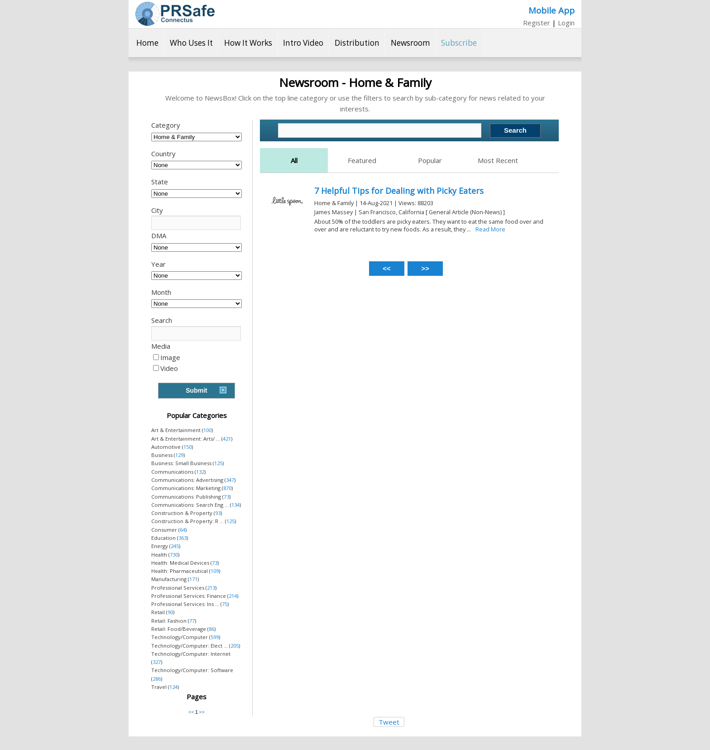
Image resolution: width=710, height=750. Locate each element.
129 (179, 455)
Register (536, 22)
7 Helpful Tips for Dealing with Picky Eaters (399, 190)
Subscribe (459, 43)
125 (218, 463)
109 (215, 570)
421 (227, 438)
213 (211, 587)
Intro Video (303, 43)
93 (218, 513)
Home (147, 43)
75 (224, 604)
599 (215, 637)
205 (234, 645)
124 (173, 686)
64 (182, 529)
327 (157, 662)
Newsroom (410, 43)
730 (174, 554)
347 (230, 479)
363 (182, 537)
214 (233, 595)
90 (170, 612)
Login (566, 22)
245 (175, 546)
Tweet (389, 721)
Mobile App (551, 10)
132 (200, 471)
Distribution (357, 43)
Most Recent (498, 160)
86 (211, 628)
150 (187, 446)
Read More (490, 229)
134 (235, 504)
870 (227, 488)
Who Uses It (191, 43)
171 (193, 579)
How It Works (248, 43)
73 (226, 496)
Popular (430, 160)
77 (192, 620)
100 (207, 430)
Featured (362, 160)
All (294, 160)
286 (157, 678)
